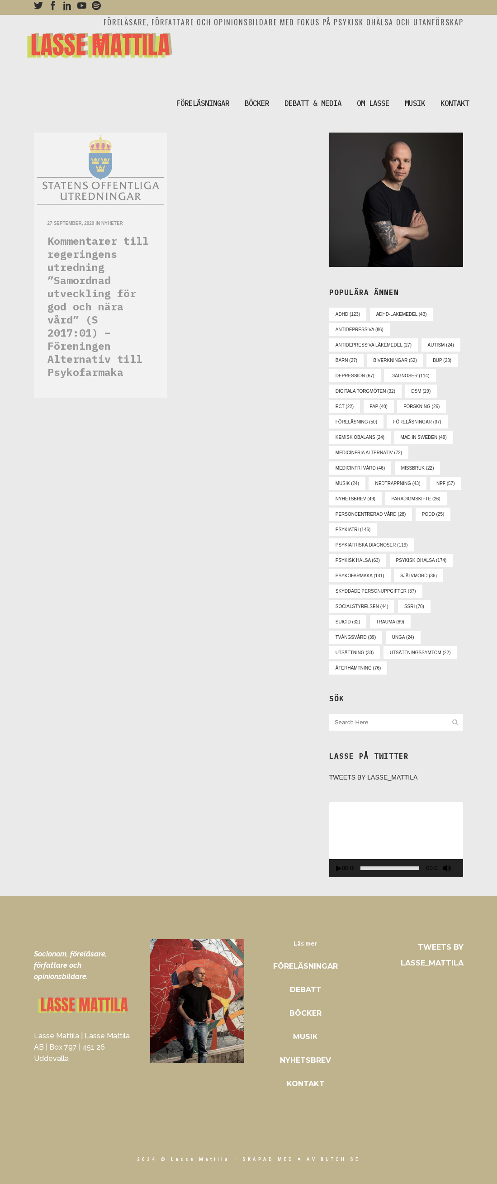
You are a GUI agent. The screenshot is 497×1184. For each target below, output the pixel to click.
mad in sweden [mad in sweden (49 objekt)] (424, 437)
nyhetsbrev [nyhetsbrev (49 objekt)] (355, 498)
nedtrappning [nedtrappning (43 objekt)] (397, 483)
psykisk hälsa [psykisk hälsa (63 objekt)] (358, 560)
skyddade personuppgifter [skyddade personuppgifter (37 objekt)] (376, 591)
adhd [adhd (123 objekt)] (348, 314)
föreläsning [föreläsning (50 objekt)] (356, 421)
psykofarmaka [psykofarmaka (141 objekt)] (360, 575)
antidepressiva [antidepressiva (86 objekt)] (359, 329)
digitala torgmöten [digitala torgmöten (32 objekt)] (365, 391)
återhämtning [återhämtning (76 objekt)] (358, 668)
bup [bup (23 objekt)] (442, 360)
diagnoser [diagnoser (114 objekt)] (409, 375)
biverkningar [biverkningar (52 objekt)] (395, 360)
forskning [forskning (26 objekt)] (421, 406)
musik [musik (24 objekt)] (347, 483)
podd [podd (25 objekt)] (433, 514)
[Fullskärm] (460, 868)
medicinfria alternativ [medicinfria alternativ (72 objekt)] (369, 452)
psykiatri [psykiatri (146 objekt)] (353, 529)
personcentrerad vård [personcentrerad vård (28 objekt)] (371, 514)
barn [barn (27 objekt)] (346, 360)
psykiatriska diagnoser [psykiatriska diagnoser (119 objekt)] (372, 544)
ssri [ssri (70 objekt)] (414, 606)
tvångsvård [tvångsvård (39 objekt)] (356, 637)
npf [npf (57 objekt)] (445, 483)
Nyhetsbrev (305, 1060)
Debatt (306, 989)
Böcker (305, 1013)
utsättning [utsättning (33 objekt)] (355, 652)
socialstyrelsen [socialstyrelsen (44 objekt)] (362, 606)
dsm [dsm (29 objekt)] (421, 391)
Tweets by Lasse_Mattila (373, 777)
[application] (396, 840)
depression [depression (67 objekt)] (355, 375)
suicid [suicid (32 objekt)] (348, 621)
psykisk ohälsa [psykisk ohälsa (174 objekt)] (421, 560)
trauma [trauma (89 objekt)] (390, 621)
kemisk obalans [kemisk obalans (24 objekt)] (360, 437)
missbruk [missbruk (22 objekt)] (417, 468)
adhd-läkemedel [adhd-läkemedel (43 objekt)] (401, 314)
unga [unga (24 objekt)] (403, 637)
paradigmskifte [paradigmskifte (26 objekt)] (416, 498)
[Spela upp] (338, 868)
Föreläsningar (305, 966)
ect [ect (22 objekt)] (345, 406)
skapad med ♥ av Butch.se (301, 1159)
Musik (305, 1036)
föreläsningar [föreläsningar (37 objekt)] (417, 421)
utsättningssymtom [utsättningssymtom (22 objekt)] (420, 652)
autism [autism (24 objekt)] (441, 344)
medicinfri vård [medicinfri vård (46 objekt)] (360, 468)
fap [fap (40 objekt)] (379, 406)
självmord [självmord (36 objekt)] (418, 575)
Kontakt (306, 1083)
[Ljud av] (447, 868)
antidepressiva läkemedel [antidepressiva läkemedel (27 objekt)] (374, 344)
